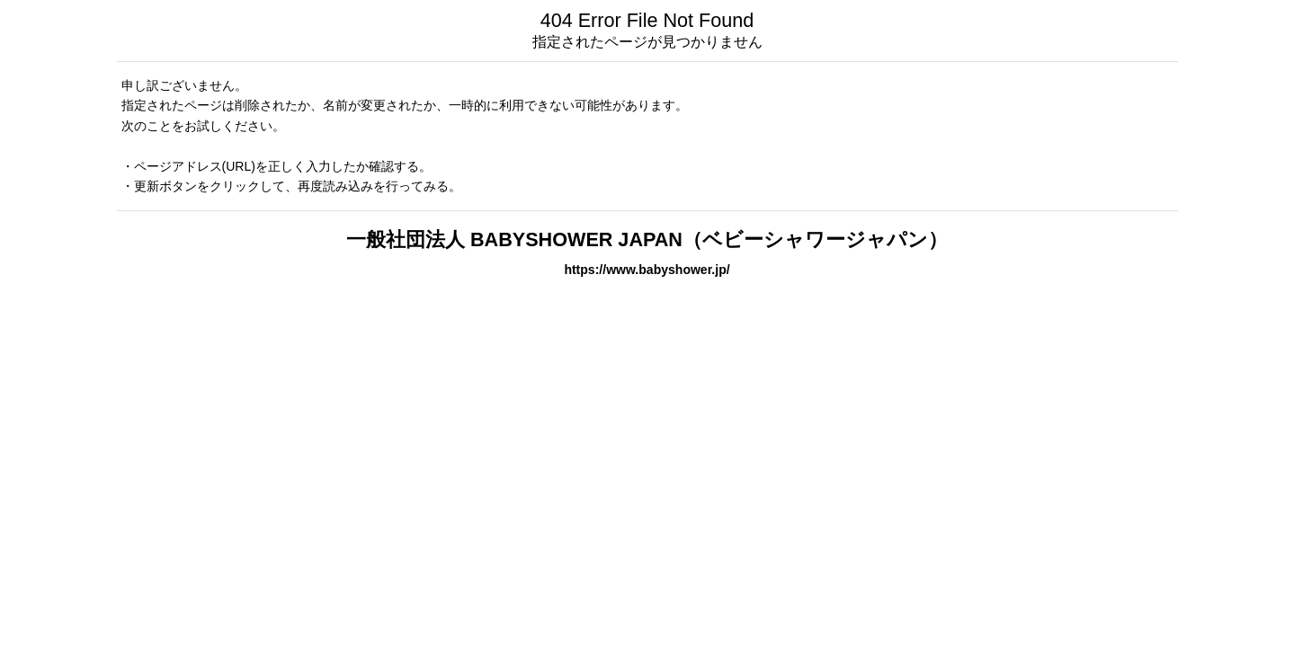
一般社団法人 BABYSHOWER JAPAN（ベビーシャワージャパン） (647, 239)
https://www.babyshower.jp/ (646, 269)
